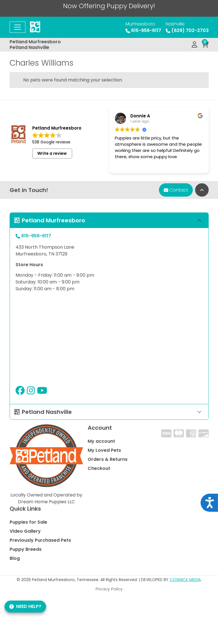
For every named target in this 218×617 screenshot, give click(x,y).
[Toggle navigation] (17, 27)
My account (101, 441)
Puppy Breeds (26, 549)
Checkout (99, 468)
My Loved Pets (104, 450)
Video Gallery (25, 531)
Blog (15, 558)
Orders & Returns (108, 459)
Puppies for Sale (28, 522)
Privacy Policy (109, 589)
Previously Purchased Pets (40, 540)
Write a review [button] (52, 153)
